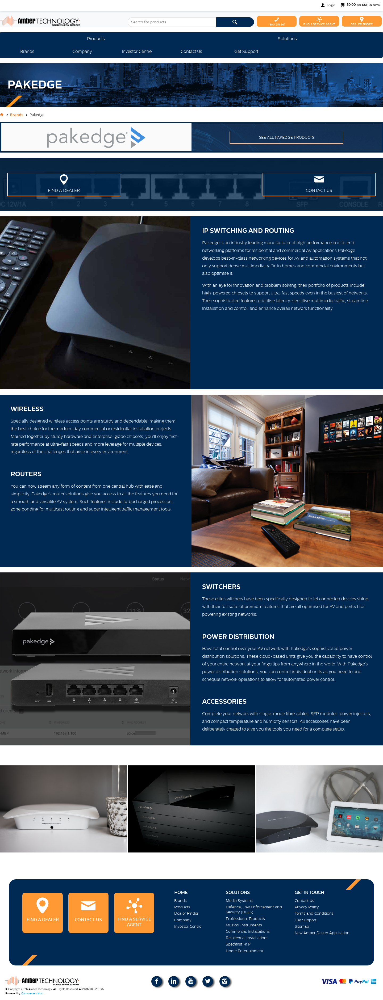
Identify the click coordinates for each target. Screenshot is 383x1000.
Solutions (287, 38)
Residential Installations (247, 938)
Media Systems (239, 900)
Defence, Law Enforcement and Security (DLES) (254, 909)
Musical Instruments (244, 925)
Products (96, 38)
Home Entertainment (244, 951)
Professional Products (245, 919)
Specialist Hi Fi (238, 944)
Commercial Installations (248, 931)
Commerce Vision (32, 993)
